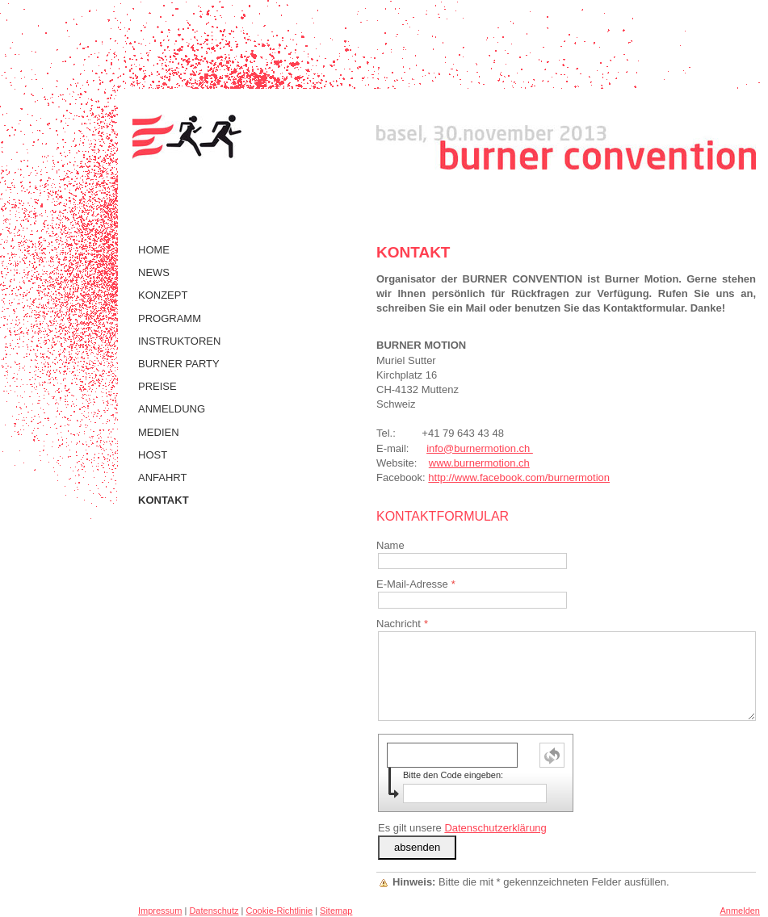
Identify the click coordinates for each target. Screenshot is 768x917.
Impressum (160, 910)
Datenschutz (213, 910)
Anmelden (740, 910)
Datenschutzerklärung (495, 828)
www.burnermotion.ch (479, 463)
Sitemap (336, 910)
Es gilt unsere (462, 828)
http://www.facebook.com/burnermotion (519, 477)
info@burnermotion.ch (479, 448)
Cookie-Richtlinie (279, 910)
